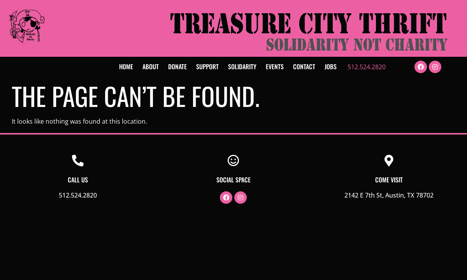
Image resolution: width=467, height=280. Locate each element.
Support (207, 66)
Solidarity (242, 66)
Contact (304, 66)
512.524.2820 (367, 67)
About (150, 66)
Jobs (331, 66)
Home (126, 66)
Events (275, 66)
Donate (177, 66)
